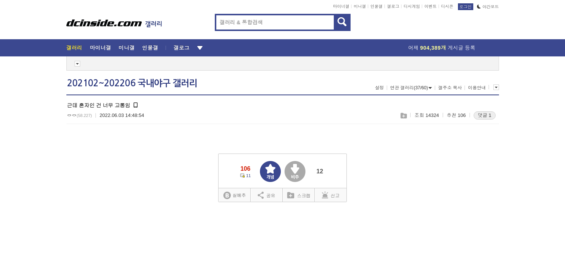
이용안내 (477, 87)
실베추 (234, 195)
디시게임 (412, 6)
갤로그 (393, 6)
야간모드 (488, 6)
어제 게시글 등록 (441, 48)
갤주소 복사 (450, 87)
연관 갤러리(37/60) (411, 87)
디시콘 (447, 6)
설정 (379, 87)
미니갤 (360, 6)
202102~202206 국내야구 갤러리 (132, 83)
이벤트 (430, 6)
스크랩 (403, 115)
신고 (331, 195)
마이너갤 (341, 6)
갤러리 (74, 48)
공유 (266, 195)
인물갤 (376, 6)
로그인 (465, 6)
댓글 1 (485, 115)
